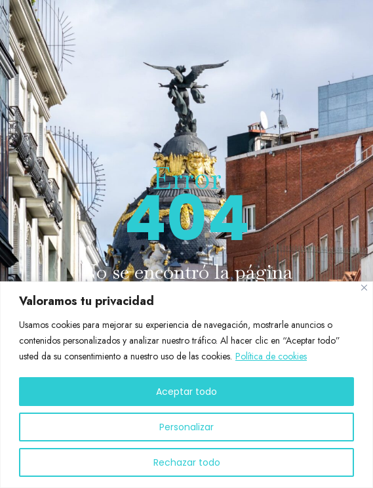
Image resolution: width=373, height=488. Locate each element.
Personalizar (186, 427)
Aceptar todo (186, 391)
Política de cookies (271, 356)
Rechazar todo (186, 462)
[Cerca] (364, 288)
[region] (186, 384)
